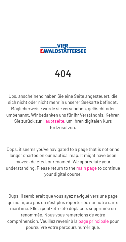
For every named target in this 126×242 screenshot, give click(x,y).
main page (86, 168)
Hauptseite (54, 121)
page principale (94, 221)
